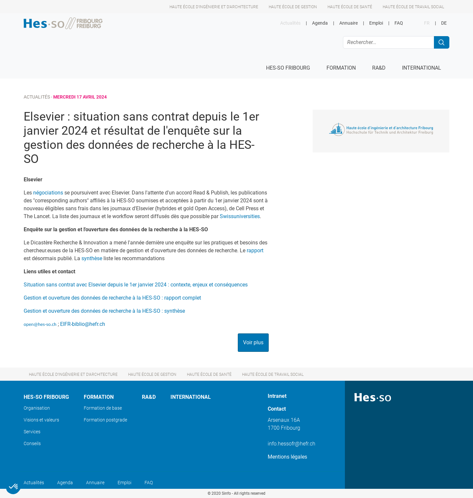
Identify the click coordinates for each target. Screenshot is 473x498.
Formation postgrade (105, 419)
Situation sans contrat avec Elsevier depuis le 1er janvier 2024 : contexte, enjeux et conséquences (136, 285)
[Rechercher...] (388, 42)
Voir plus (253, 342)
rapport (255, 250)
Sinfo (226, 493)
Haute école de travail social (413, 7)
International (190, 397)
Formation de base (103, 408)
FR (427, 23)
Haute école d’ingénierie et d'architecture (213, 7)
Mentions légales (287, 457)
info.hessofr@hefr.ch (291, 444)
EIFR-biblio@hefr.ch (82, 324)
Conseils (32, 443)
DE (444, 23)
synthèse (91, 258)
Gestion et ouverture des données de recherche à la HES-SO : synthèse (104, 311)
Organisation (37, 408)
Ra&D (149, 397)
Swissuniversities (240, 216)
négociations (48, 193)
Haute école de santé (349, 7)
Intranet (277, 396)
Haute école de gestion (293, 7)
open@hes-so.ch (40, 324)
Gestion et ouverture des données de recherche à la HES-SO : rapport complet (112, 298)
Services (32, 431)
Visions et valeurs (41, 419)
